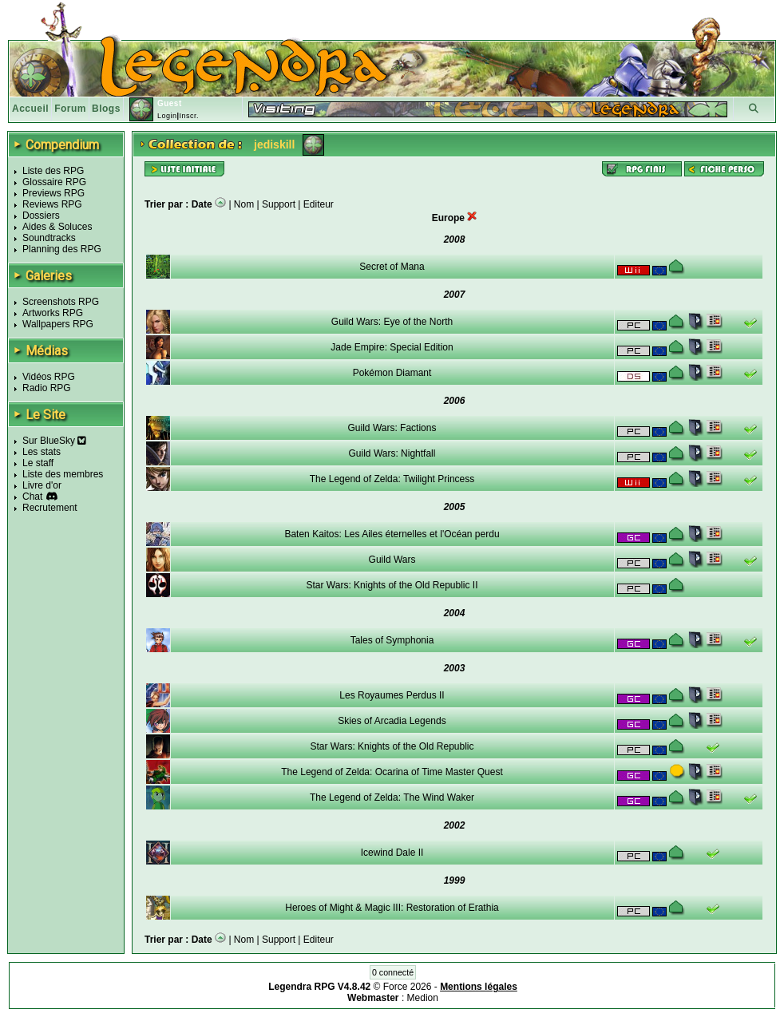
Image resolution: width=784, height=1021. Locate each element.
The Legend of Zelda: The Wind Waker (392, 797)
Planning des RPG (61, 249)
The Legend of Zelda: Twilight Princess (392, 479)
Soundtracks (49, 237)
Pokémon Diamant (392, 372)
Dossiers (41, 215)
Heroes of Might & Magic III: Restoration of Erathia (391, 907)
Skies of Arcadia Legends (391, 720)
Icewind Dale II (392, 852)
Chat (32, 496)
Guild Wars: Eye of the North (392, 321)
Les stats (41, 451)
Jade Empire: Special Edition (392, 347)
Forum (70, 108)
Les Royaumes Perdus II (391, 695)
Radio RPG (46, 388)
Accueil (30, 108)
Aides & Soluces (57, 226)
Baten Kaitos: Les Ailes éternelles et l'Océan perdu (391, 534)
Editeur (318, 204)
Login (167, 116)
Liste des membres (62, 474)
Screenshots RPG (60, 301)
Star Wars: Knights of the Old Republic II (392, 585)
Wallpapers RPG (57, 324)
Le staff (37, 463)
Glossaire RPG (54, 182)
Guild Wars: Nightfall (392, 453)
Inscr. (189, 116)
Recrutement (49, 507)
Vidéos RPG (48, 376)
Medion (422, 997)
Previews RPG (53, 193)
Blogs (106, 108)
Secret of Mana (391, 266)
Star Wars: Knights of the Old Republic (392, 746)
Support (278, 204)
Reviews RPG (52, 204)
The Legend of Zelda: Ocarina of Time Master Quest (391, 772)
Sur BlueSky (54, 440)
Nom (244, 204)
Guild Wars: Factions (392, 427)
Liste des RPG (53, 170)
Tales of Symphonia (392, 640)
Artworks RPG (52, 313)
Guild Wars (392, 559)
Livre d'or (41, 485)
